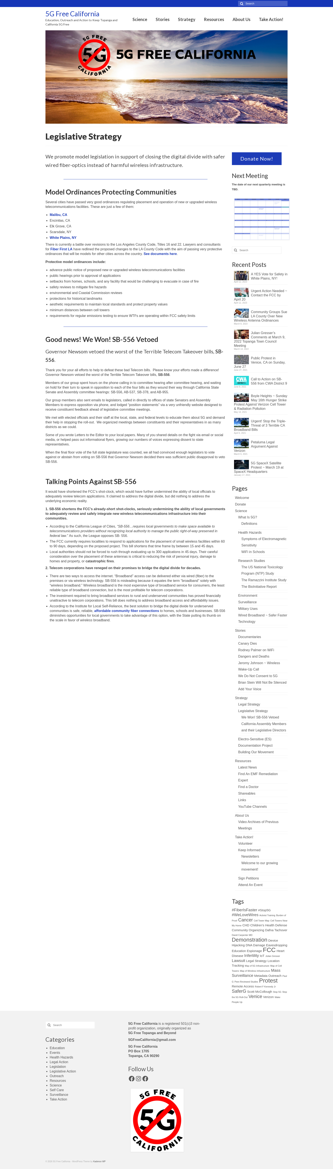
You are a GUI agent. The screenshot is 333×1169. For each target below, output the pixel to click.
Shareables (246, 793)
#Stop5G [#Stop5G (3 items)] (264, 910)
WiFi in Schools (253, 552)
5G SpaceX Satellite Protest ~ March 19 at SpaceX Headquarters (259, 467)
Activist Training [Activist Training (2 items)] (267, 915)
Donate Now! (256, 158)
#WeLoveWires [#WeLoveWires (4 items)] (245, 915)
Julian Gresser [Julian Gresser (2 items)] (272, 956)
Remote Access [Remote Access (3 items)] (243, 986)
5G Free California (72, 14)
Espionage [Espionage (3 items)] (254, 951)
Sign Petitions (248, 878)
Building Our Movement (256, 752)
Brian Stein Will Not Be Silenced (262, 682)
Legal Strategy (249, 704)
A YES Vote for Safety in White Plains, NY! (269, 276)
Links (242, 800)
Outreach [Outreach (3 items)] (275, 975)
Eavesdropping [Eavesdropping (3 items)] (276, 945)
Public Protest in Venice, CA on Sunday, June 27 (259, 362)
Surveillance (247, 602)
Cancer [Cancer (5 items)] (245, 920)
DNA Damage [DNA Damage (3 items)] (255, 945)
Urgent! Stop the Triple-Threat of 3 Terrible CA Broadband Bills (260, 425)
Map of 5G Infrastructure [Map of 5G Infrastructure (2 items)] (257, 966)
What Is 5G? (247, 517)
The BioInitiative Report (259, 586)
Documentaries (249, 637)
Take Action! (244, 837)
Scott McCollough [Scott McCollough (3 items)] (259, 991)
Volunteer (245, 843)
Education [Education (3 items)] (239, 951)
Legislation (58, 1066)
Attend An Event (250, 885)
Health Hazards (250, 532)
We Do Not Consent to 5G (258, 676)
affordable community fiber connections (126, 611)
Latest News (247, 767)
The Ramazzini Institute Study (264, 580)
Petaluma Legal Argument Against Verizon (256, 446)
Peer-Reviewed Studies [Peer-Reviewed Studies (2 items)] (246, 981)
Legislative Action (63, 1071)
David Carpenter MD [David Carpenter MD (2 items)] (242, 935)
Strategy (241, 698)
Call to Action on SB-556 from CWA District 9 (269, 381)
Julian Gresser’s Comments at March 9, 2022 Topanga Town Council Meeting (259, 339)
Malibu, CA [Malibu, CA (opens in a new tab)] (58, 215)
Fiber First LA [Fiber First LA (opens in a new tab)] (61, 249)
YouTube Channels (252, 806)
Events (55, 1052)
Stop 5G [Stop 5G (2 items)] (277, 992)
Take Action (58, 1099)
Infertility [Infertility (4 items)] (251, 955)
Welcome (242, 498)
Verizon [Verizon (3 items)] (268, 997)
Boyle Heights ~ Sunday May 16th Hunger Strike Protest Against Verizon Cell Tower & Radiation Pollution (260, 402)
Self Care (57, 1090)
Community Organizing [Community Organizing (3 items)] (248, 930)
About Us (242, 815)
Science (241, 511)
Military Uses (248, 608)
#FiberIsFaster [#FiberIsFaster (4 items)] (244, 910)
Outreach (57, 1076)
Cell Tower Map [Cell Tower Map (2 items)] (261, 920)
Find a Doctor (248, 787)
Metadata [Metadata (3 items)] (260, 975)
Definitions (249, 523)
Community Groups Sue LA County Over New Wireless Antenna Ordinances (260, 316)
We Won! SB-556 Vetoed (260, 717)
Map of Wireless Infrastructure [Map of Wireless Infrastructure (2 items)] (255, 971)
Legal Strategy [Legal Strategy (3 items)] (256, 961)
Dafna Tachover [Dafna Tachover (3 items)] (276, 930)
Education (57, 1048)
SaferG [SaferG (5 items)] (239, 991)
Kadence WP (99, 1161)
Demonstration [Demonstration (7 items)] (249, 940)
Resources (243, 761)
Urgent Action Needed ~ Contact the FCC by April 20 (260, 295)
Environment (247, 595)
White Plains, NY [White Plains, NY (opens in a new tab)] (63, 237)
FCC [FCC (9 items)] (269, 949)
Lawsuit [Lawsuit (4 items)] (238, 960)
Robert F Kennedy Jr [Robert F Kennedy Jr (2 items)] (265, 986)
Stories (240, 630)
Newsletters (250, 856)
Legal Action (59, 1062)
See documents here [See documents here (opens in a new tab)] (160, 254)
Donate (240, 504)
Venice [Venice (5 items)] (255, 996)
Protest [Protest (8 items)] (268, 980)
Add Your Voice (249, 689)
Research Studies (251, 561)
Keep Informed (249, 850)
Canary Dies (247, 643)
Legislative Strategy (253, 711)
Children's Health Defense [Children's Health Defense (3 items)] (268, 925)
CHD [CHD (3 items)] (246, 925)
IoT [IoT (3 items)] (262, 956)
